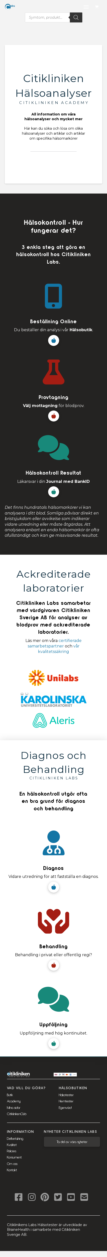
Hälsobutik (81, 329)
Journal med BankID (68, 481)
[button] (97, 7)
